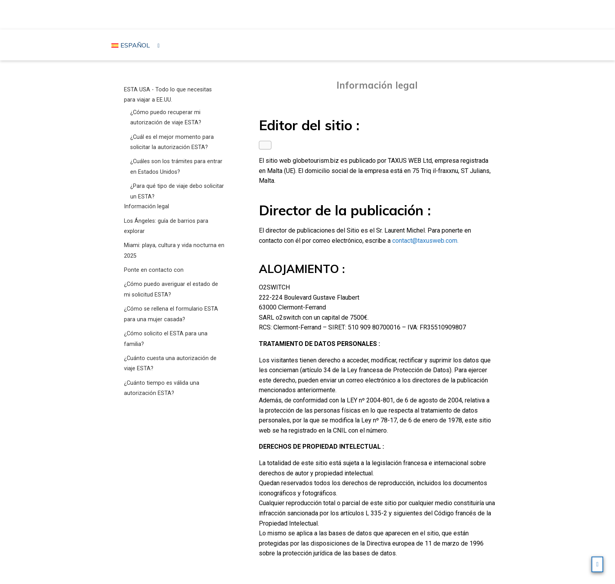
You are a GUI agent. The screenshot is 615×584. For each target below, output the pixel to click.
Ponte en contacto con (154, 270)
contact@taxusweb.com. (425, 240)
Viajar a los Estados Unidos (309, 14)
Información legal (146, 206)
